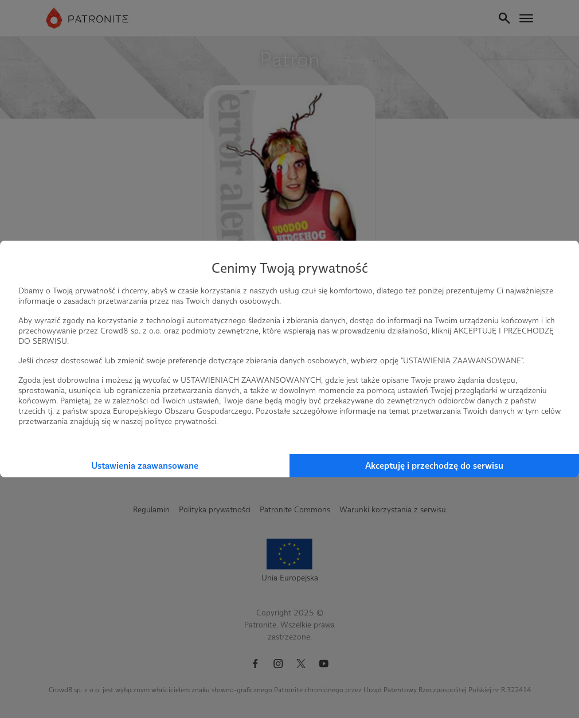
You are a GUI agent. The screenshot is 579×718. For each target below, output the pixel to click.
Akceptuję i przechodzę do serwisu (434, 466)
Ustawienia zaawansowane (144, 466)
